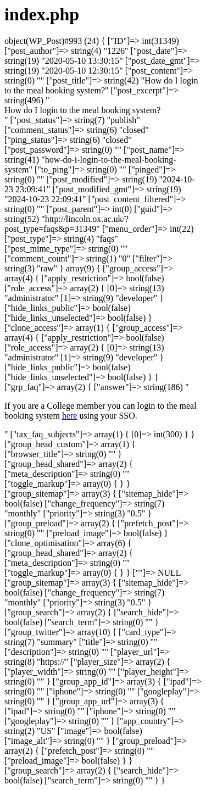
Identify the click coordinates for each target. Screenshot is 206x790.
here (69, 415)
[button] (82, 110)
